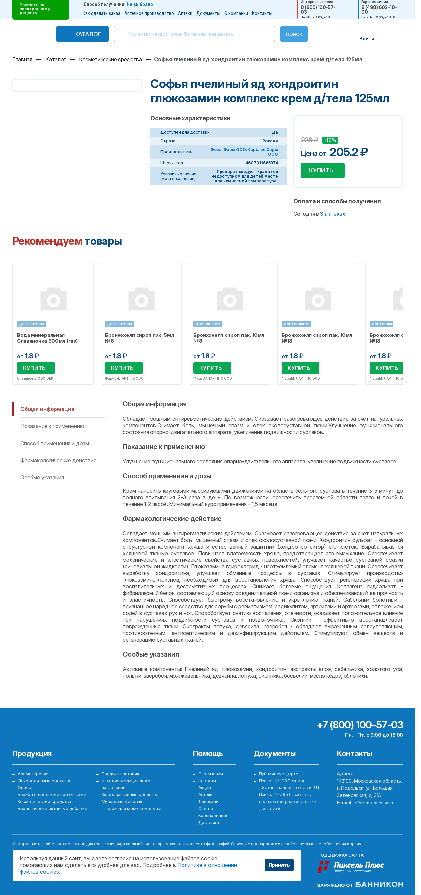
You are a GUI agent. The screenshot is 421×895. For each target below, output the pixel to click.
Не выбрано (140, 4)
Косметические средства (47, 800)
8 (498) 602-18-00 (379, 9)
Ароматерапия (34, 771)
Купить (325, 172)
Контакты (262, 13)
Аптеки (185, 13)
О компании (236, 13)
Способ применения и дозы (54, 446)
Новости (208, 778)
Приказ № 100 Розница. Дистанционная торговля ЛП (287, 785)
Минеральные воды (124, 800)
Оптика (26, 785)
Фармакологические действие (58, 463)
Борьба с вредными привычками (54, 792)
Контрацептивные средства (133, 792)
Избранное (85, 275)
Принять (279, 865)
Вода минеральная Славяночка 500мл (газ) (47, 341)
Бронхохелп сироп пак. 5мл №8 (139, 341)
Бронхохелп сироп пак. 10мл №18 (318, 341)
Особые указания (42, 480)
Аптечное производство (149, 13)
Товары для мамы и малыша (133, 807)
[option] (53, 327)
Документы (208, 13)
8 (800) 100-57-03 (318, 9)
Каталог (73, 34)
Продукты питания (123, 771)
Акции (205, 785)
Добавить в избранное (307, 130)
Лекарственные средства (47, 778)
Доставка (209, 822)
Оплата (206, 807)
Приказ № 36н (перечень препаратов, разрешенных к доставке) (288, 807)
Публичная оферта (280, 771)
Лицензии (209, 800)
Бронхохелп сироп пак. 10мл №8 (229, 341)
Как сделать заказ (101, 13)
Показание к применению (52, 429)
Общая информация (47, 412)
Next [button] (402, 327)
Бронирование (214, 814)
